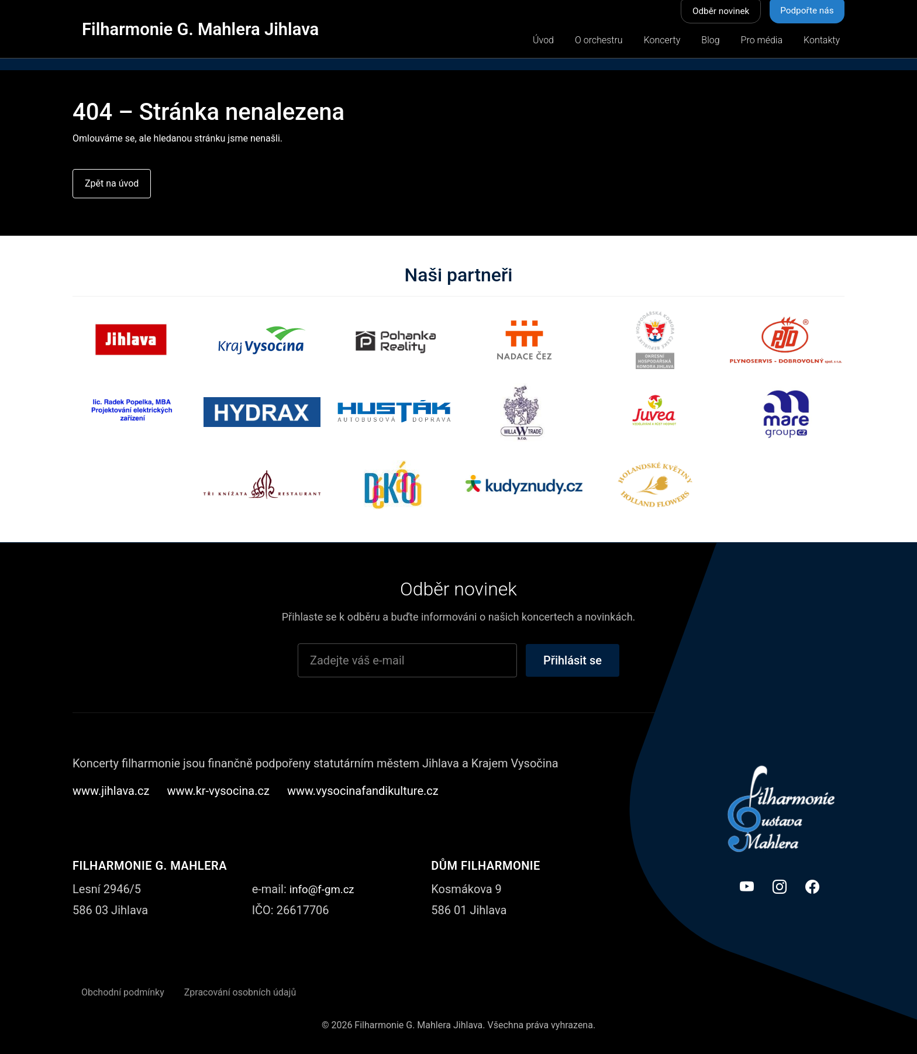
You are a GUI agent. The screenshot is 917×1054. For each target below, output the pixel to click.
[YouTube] (747, 888)
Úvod (543, 40)
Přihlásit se (572, 661)
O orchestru (599, 40)
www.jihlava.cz (111, 791)
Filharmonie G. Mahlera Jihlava (212, 29)
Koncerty (662, 40)
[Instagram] (780, 888)
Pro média (761, 40)
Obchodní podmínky (122, 992)
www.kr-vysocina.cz (218, 791)
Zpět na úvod (112, 184)
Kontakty (822, 40)
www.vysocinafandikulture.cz (363, 791)
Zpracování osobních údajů (240, 992)
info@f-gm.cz (324, 890)
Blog (710, 40)
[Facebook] (812, 888)
